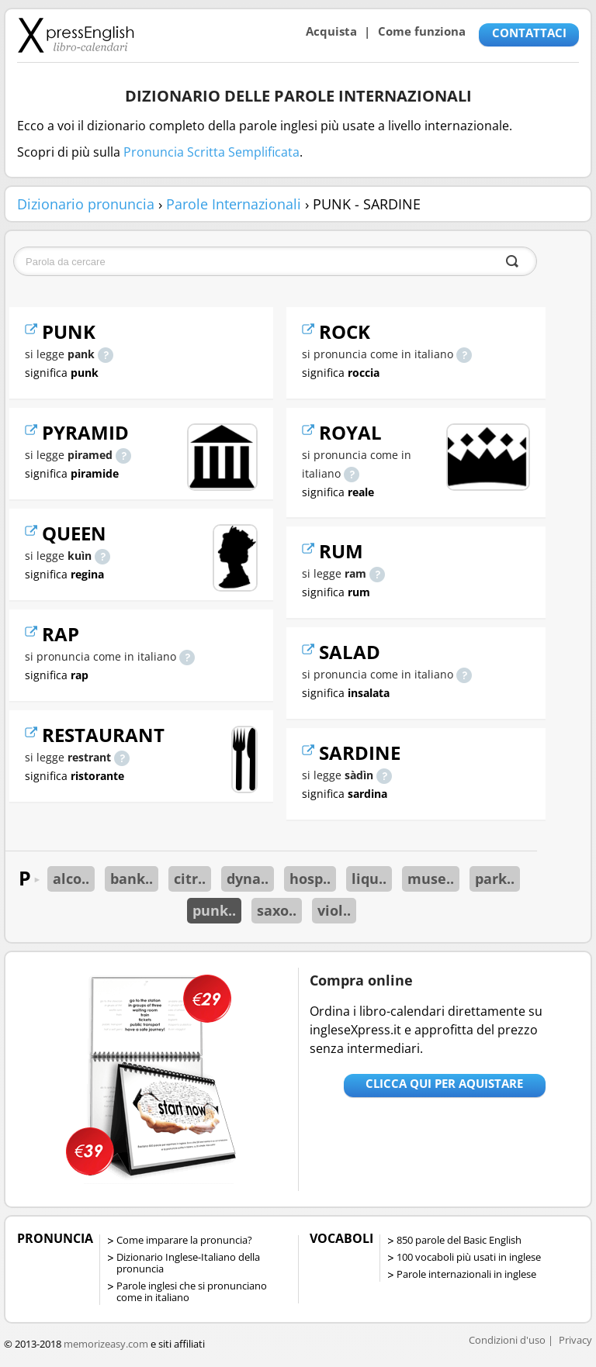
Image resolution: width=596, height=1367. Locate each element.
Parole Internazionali (233, 204)
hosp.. (310, 878)
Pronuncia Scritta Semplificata (211, 152)
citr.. (190, 878)
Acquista (331, 31)
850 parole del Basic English (459, 1240)
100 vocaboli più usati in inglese (469, 1257)
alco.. (71, 878)
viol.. (334, 910)
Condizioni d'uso (507, 1340)
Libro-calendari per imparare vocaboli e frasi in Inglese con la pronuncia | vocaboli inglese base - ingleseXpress (75, 35)
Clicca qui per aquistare (444, 1083)
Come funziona (422, 31)
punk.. (214, 910)
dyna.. (248, 878)
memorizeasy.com (106, 1344)
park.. (495, 878)
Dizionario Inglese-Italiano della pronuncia (188, 1263)
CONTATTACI (529, 32)
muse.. (430, 878)
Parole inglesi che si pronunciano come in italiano (191, 1291)
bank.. (131, 878)
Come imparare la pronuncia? (184, 1240)
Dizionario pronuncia (85, 204)
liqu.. (369, 878)
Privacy (575, 1340)
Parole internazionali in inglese (466, 1274)
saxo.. (276, 910)
